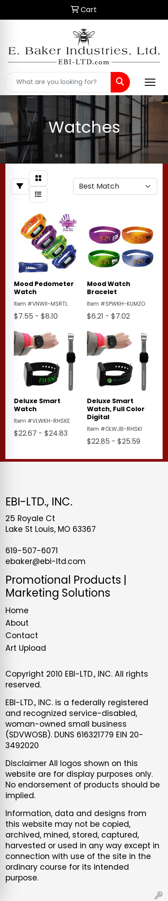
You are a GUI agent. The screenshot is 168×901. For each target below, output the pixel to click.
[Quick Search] (57, 82)
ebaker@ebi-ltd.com (45, 561)
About (17, 623)
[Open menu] (150, 82)
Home (17, 610)
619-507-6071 (31, 550)
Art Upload (25, 648)
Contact (21, 635)
